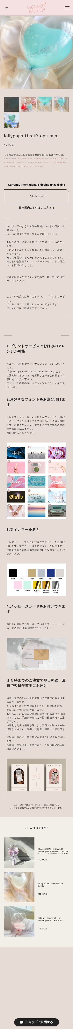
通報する (24, 808)
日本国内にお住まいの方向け (36, 207)
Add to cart (36, 196)
